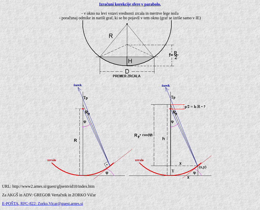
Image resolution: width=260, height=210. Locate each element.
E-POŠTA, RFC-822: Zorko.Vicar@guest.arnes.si (42, 203)
